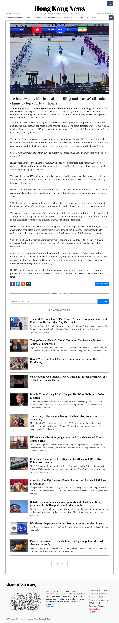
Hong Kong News (59, 8)
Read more (50, 607)
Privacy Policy (44, 619)
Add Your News (94, 609)
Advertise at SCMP (55, 18)
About (36, 619)
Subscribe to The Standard (36, 18)
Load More (59, 563)
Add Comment (102, 284)
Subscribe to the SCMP (15, 18)
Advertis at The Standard (73, 18)
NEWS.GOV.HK (90, 18)
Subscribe (103, 301)
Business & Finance (96, 606)
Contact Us (28, 619)
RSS (92, 612)
